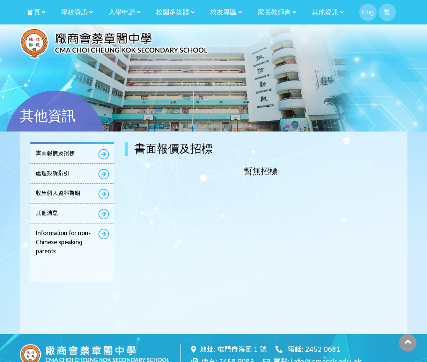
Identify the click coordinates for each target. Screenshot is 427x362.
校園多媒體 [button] (172, 12)
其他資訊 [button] (325, 12)
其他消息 (47, 213)
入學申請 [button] (122, 12)
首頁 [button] (33, 12)
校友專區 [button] (223, 12)
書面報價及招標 (55, 153)
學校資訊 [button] (74, 12)
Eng (368, 12)
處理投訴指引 (52, 173)
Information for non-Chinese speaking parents (63, 242)
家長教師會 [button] (274, 12)
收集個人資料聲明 (58, 193)
